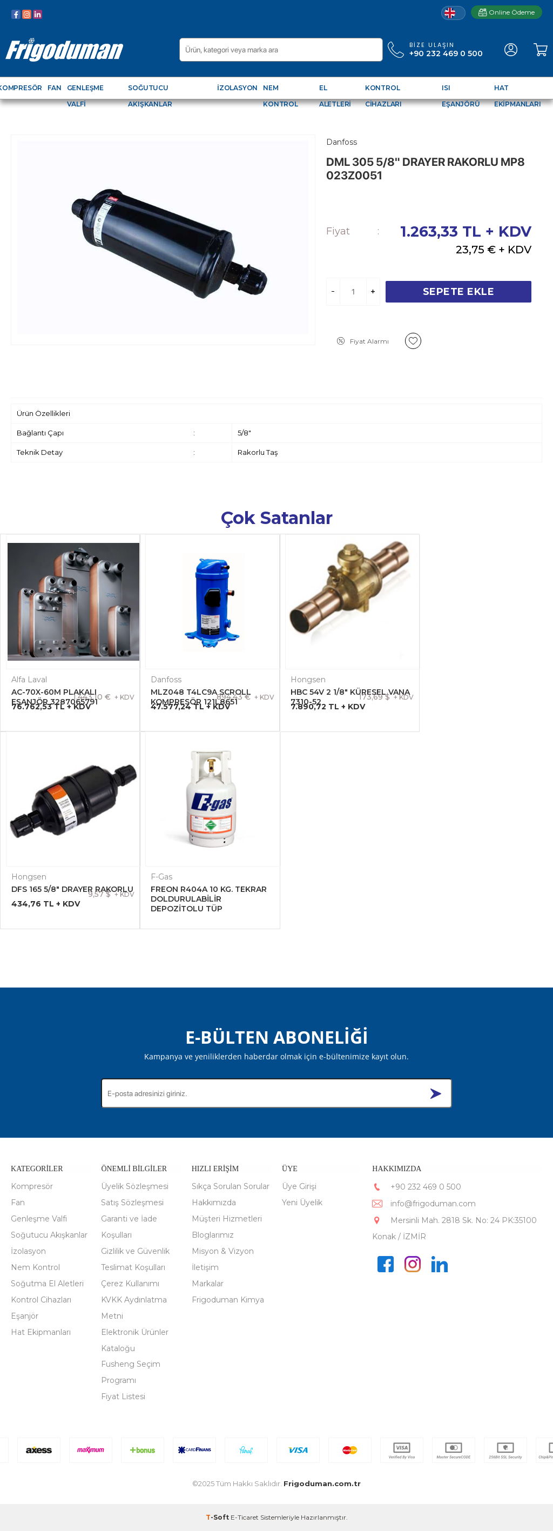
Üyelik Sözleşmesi (134, 1186)
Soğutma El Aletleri (47, 1283)
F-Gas (22, 876)
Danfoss (165, 678)
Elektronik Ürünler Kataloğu (134, 1340)
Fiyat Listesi (123, 1396)
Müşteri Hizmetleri (227, 1219)
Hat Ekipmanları (41, 1332)
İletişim (205, 1267)
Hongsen (305, 678)
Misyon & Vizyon (223, 1251)
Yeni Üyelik (302, 1202)
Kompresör (32, 1186)
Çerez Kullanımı (130, 1283)
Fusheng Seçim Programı (130, 1372)
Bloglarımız (213, 1235)
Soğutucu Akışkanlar (49, 1235)
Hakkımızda (214, 1202)
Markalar (208, 1283)
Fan (18, 1202)
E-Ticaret (245, 1517)
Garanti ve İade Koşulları (129, 1227)
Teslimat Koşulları (133, 1267)
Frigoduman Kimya (228, 1300)
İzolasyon (28, 1251)
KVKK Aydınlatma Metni (134, 1308)
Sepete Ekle (459, 292)
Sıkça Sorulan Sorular (230, 1186)
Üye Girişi (299, 1186)
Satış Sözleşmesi (132, 1202)
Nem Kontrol (35, 1267)
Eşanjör (24, 1316)
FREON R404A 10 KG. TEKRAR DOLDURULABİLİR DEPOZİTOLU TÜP (69, 897)
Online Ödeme (506, 12)
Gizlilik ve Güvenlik (135, 1251)
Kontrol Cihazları (41, 1300)
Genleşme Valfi (39, 1219)
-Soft (218, 1517)
